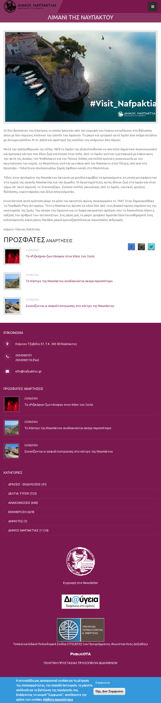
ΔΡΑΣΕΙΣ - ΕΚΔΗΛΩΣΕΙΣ (24, 484)
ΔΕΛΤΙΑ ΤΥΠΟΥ (18, 493)
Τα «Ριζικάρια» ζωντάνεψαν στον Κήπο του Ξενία (60, 256)
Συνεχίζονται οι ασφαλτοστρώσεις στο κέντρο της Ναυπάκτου (70, 305)
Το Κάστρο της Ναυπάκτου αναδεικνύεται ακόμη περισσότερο (69, 280)
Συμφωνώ (102, 683)
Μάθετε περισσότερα (58, 700)
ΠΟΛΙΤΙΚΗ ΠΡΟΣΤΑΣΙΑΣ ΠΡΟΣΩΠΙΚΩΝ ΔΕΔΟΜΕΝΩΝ (80, 662)
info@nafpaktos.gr (28, 371)
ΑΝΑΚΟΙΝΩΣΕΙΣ (19, 502)
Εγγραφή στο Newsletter (80, 582)
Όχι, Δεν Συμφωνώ (109, 692)
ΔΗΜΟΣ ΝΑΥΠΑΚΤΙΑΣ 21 (25, 530)
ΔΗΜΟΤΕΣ (15, 521)
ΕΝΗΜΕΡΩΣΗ (17, 511)
